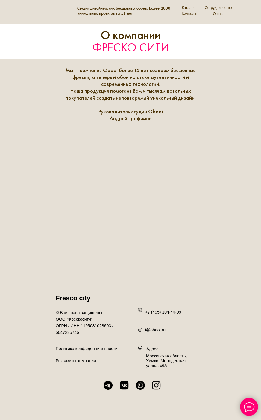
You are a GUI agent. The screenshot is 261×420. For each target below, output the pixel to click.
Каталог (188, 8)
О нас (218, 14)
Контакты (189, 13)
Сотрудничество (218, 8)
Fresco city (73, 298)
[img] (38, 11)
